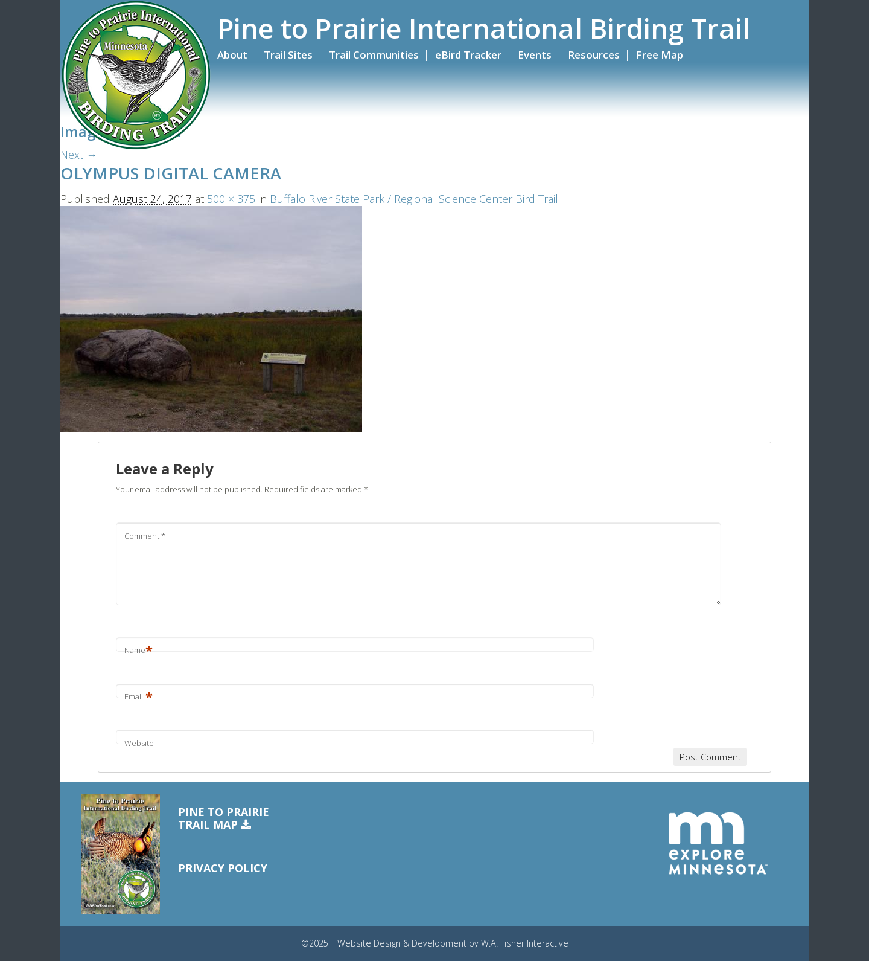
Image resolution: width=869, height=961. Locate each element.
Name (138, 650)
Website (139, 743)
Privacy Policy (222, 868)
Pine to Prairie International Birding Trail (483, 28)
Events (535, 55)
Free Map (659, 55)
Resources (594, 55)
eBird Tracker (468, 55)
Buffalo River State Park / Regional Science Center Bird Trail (414, 198)
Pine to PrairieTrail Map (223, 819)
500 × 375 (231, 198)
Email (138, 696)
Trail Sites (288, 55)
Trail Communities (374, 55)
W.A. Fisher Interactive (524, 943)
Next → (78, 154)
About (232, 55)
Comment (144, 535)
